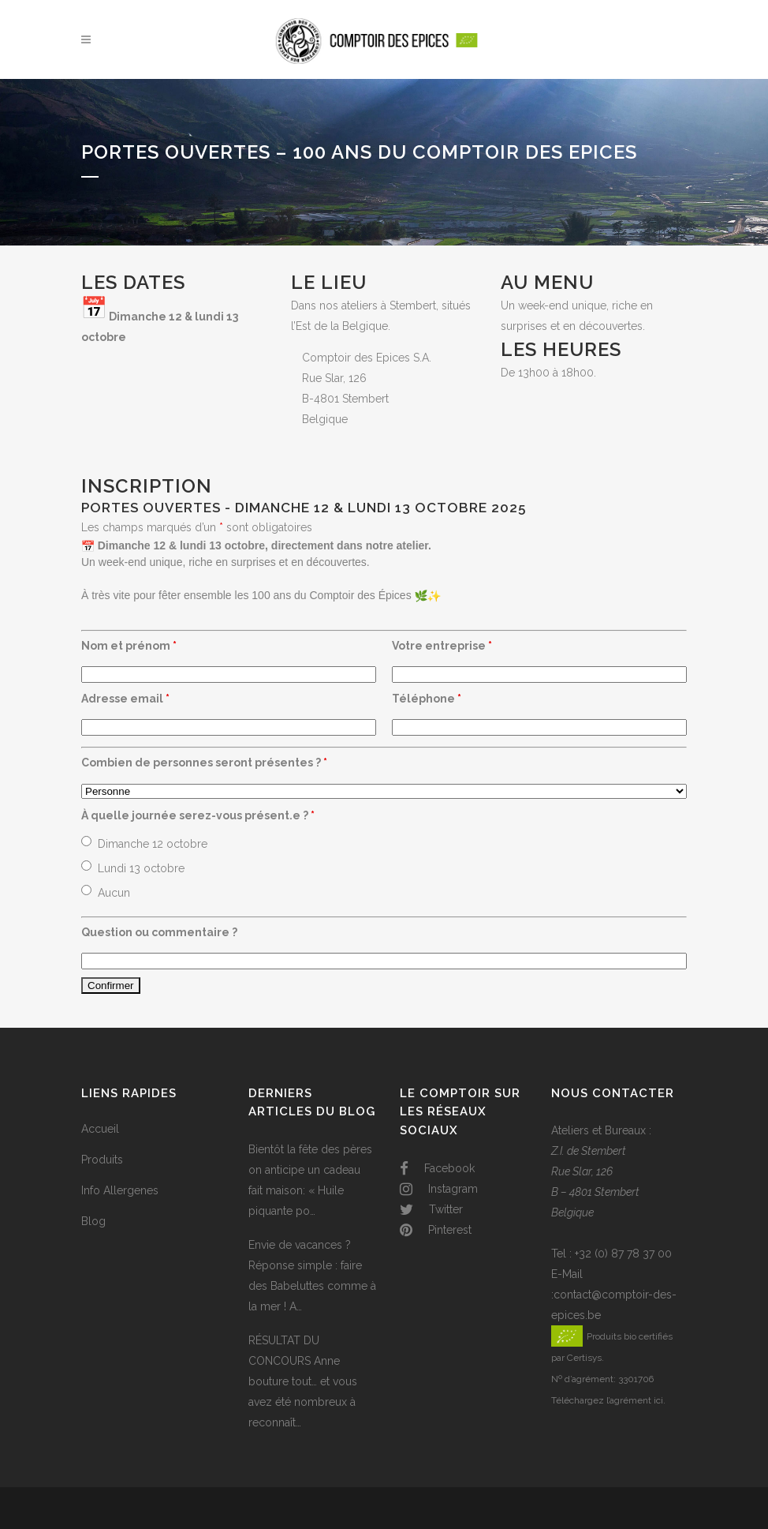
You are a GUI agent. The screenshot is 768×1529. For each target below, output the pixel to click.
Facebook (437, 1168)
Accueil (100, 1128)
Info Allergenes (119, 1190)
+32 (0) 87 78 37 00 (623, 1253)
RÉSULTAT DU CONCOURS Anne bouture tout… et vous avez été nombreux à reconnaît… (302, 1381)
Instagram (439, 1188)
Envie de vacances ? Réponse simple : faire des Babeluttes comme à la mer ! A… (312, 1276)
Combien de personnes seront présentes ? (204, 762)
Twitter (431, 1209)
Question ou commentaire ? (159, 932)
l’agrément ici (634, 1400)
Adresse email (125, 698)
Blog (93, 1221)
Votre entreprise (442, 645)
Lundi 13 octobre (141, 868)
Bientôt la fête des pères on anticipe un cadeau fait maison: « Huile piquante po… (310, 1180)
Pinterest (436, 1230)
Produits (102, 1159)
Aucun (114, 892)
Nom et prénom (129, 645)
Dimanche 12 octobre (152, 844)
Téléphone (426, 698)
